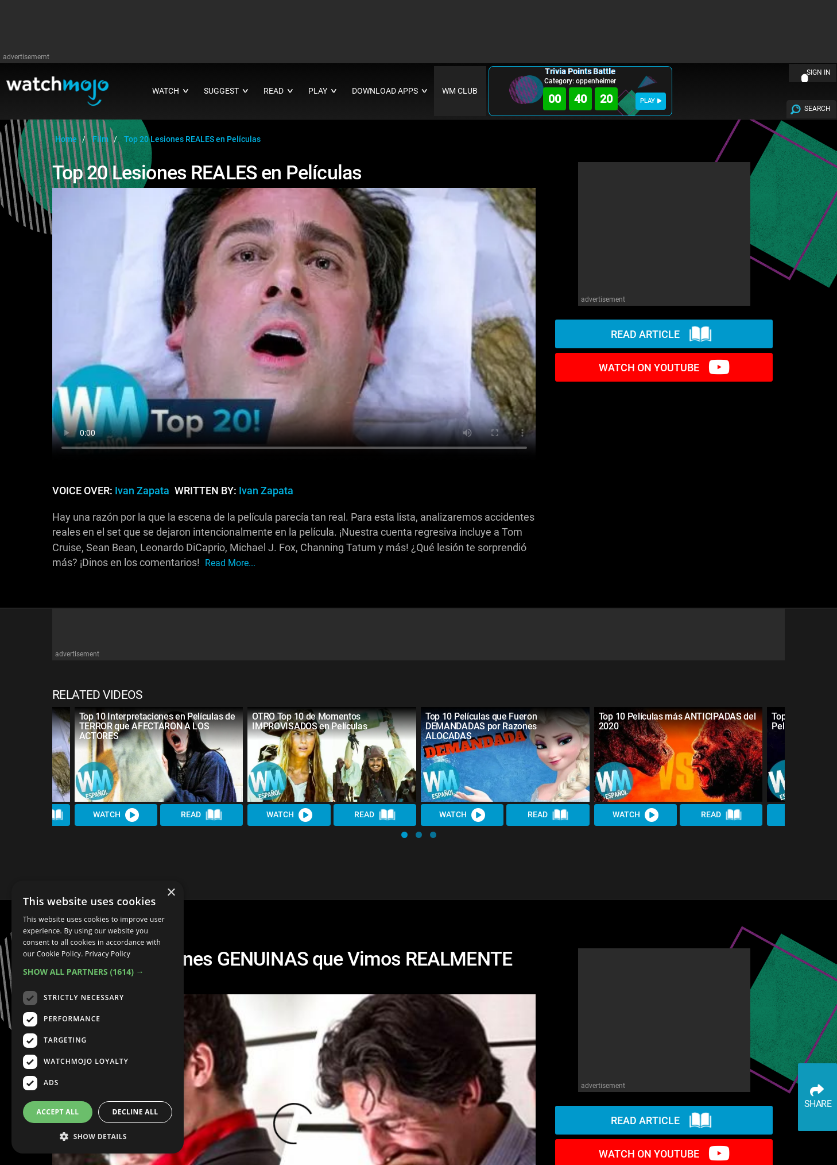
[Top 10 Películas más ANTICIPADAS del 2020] (678, 754)
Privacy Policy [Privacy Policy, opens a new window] (107, 954)
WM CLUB (460, 91)
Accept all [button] (58, 1112)
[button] (404, 835)
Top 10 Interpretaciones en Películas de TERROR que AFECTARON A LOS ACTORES (157, 726)
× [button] (170, 893)
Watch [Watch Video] (116, 815)
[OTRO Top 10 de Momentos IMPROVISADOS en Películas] (331, 754)
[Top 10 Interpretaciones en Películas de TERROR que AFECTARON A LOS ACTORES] (159, 754)
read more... (230, 562)
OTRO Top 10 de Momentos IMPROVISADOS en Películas (309, 721)
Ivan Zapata (142, 491)
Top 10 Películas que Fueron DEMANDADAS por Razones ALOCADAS (481, 726)
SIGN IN (819, 72)
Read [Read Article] (201, 815)
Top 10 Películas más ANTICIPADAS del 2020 (677, 721)
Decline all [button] (135, 1112)
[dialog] (97, 1017)
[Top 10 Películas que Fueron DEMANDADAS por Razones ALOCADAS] (505, 754)
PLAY (650, 101)
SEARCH (817, 109)
